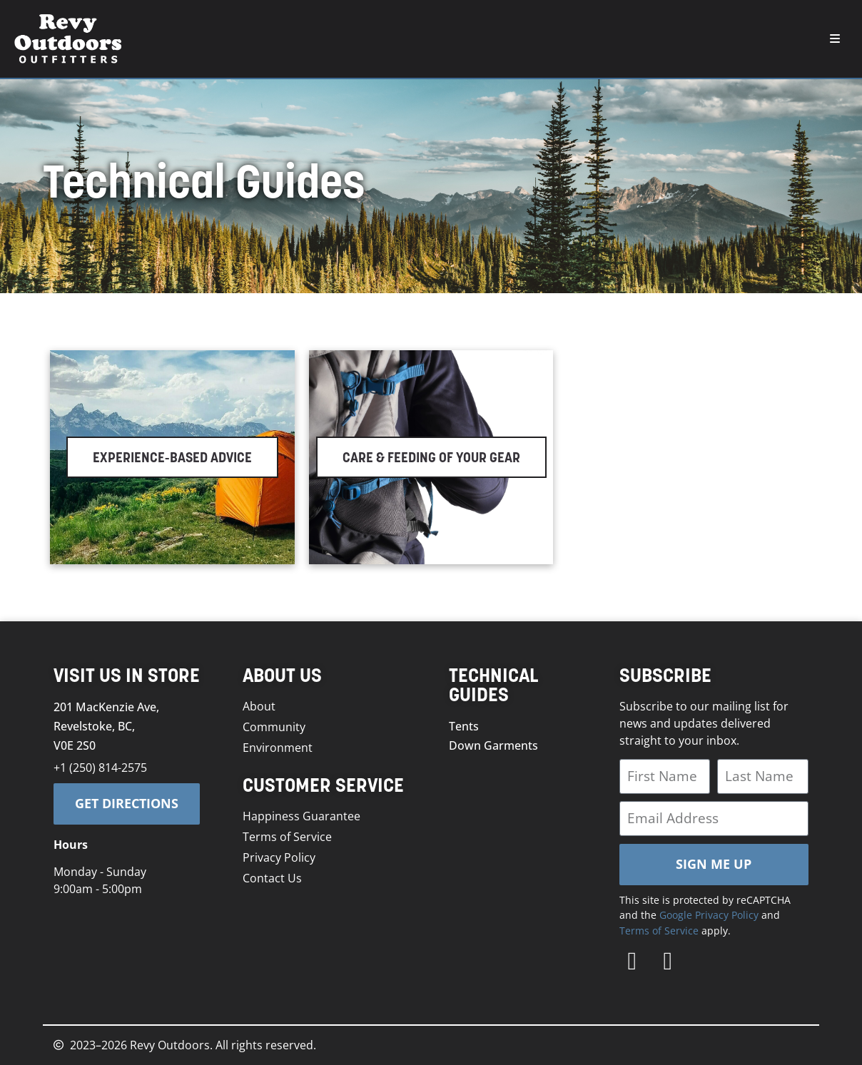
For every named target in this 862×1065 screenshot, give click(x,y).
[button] (835, 38)
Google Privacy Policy (709, 915)
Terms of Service (659, 930)
